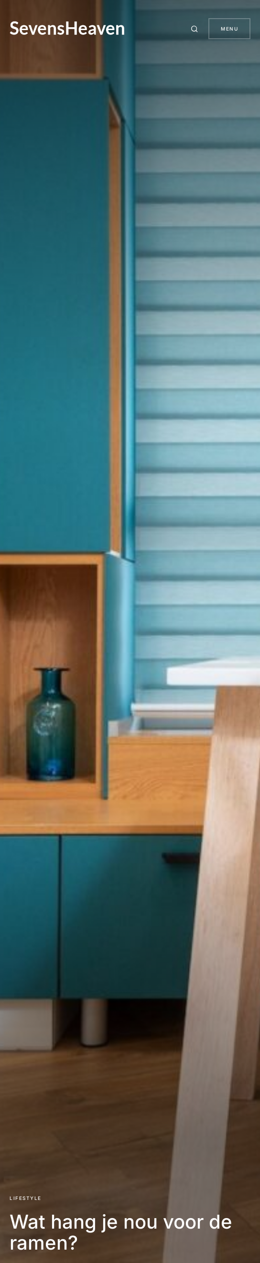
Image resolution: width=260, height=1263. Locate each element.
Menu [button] (229, 29)
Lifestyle (26, 1198)
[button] (196, 28)
